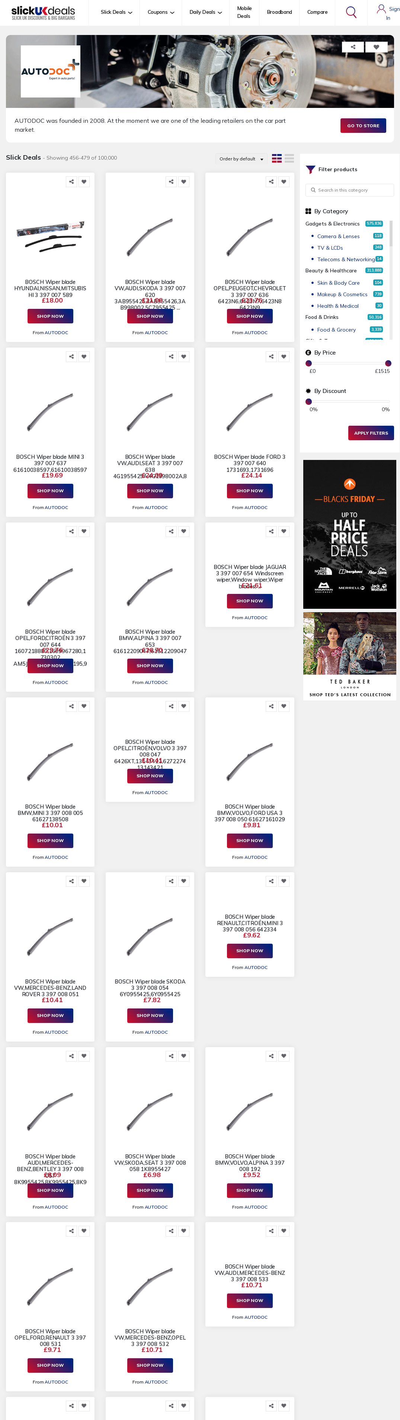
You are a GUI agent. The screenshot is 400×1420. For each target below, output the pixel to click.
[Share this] (71, 181)
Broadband (279, 12)
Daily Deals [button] (202, 12)
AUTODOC (56, 332)
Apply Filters (371, 433)
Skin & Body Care (338, 282)
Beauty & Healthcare (331, 270)
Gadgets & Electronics (332, 223)
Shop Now (50, 316)
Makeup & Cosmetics (342, 294)
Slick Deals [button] (113, 12)
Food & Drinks (322, 317)
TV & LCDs (330, 247)
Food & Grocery (336, 329)
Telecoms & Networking (346, 259)
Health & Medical (338, 306)
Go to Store (363, 125)
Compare (317, 12)
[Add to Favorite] (84, 181)
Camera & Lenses (338, 236)
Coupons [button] (158, 12)
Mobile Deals (244, 12)
